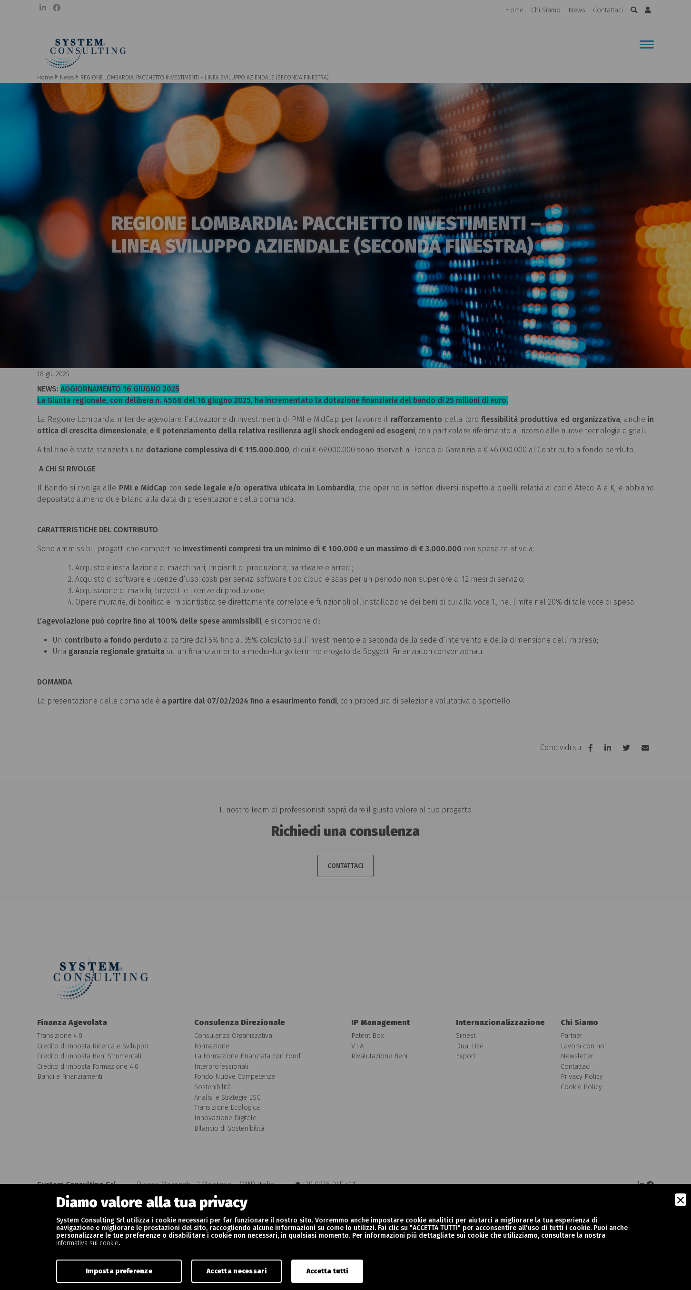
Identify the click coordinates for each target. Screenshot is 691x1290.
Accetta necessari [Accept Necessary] (237, 1271)
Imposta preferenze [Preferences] (119, 1271)
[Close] (680, 1199)
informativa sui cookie (87, 1243)
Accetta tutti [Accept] (327, 1271)
